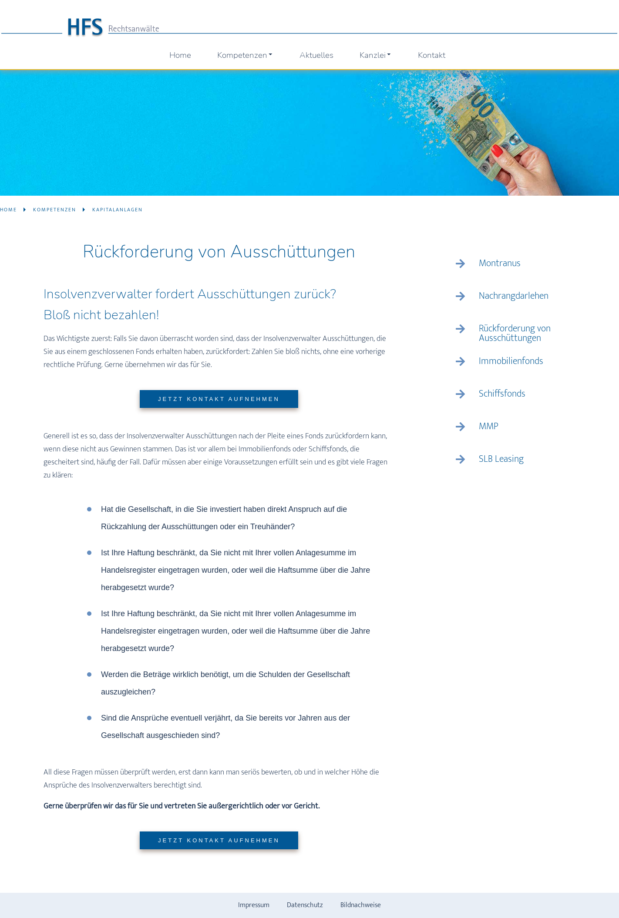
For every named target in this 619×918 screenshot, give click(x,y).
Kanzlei (376, 55)
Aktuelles (316, 55)
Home (180, 55)
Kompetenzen (245, 55)
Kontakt (431, 55)
